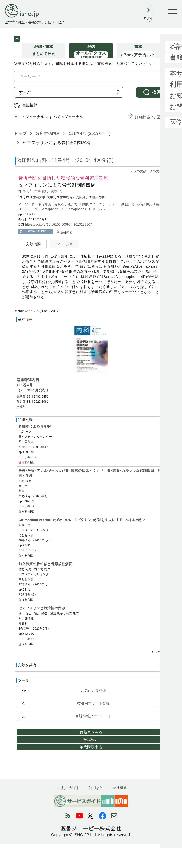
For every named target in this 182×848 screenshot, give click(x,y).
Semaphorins (76, 213)
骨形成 (72, 208)
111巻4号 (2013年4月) (89, 137)
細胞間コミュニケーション (99, 208)
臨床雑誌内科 (47, 137)
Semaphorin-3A (53, 213)
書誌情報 (29, 109)
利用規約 (96, 792)
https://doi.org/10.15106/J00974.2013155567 (58, 228)
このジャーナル (29, 121)
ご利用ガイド (69, 792)
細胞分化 (128, 208)
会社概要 (119, 792)
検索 (156, 96)
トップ (20, 137)
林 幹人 (24, 195)
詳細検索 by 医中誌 (151, 121)
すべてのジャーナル (64, 121)
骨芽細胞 (46, 208)
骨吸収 (59, 208)
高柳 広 (56, 195)
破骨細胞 (144, 208)
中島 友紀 (41, 195)
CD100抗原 (97, 213)
